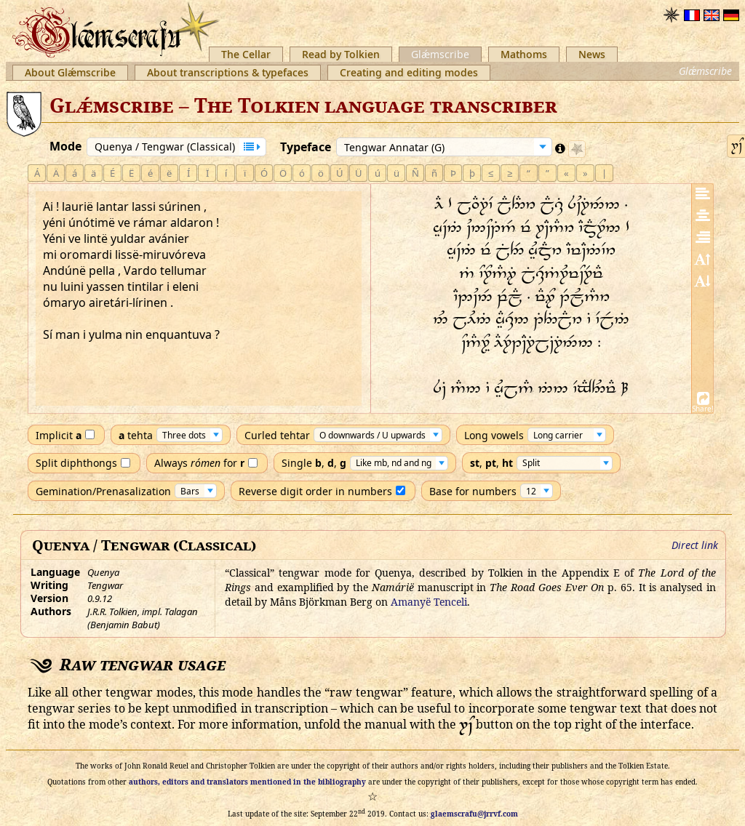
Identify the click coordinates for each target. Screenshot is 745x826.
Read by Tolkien (341, 54)
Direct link (695, 545)
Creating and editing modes (409, 72)
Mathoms (524, 54)
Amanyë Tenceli (429, 602)
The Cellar (246, 54)
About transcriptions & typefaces (227, 72)
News (591, 54)
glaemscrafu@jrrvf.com (474, 814)
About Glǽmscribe (70, 72)
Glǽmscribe (440, 54)
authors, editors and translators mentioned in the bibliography (247, 782)
